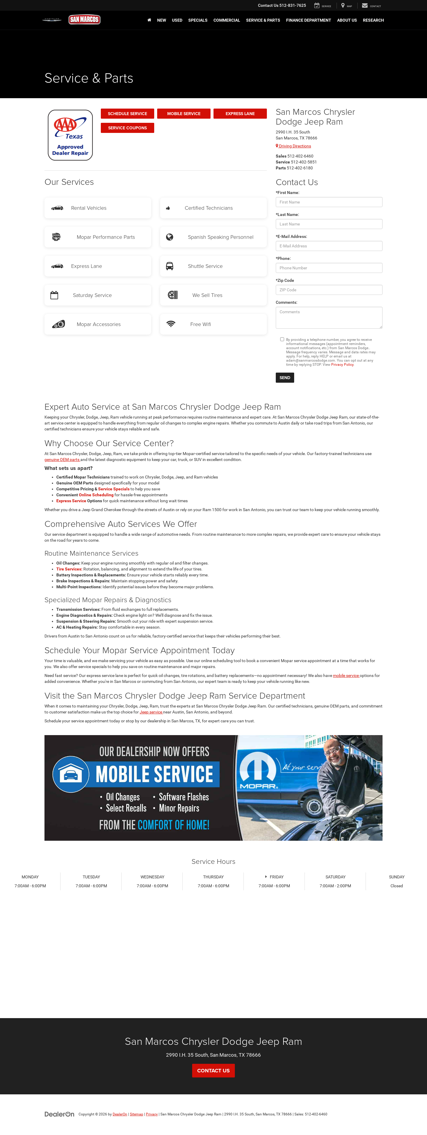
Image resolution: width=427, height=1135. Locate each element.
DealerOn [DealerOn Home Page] (120, 1114)
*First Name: (287, 192)
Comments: (286, 302)
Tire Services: (69, 569)
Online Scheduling (96, 494)
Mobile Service (183, 114)
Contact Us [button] (213, 1070)
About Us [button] (347, 20)
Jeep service (151, 712)
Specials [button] (198, 20)
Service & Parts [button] (263, 20)
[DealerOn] (59, 1114)
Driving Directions (293, 146)
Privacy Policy (342, 365)
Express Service (71, 500)
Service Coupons (127, 128)
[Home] (149, 20)
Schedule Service (127, 114)
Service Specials (114, 489)
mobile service (346, 675)
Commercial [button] (227, 20)
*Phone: (283, 258)
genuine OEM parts (62, 459)
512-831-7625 (282, 5)
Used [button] (177, 20)
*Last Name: (287, 214)
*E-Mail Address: (291, 236)
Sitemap (136, 1114)
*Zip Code (285, 280)
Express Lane (240, 114)
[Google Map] (213, 965)
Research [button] (373, 20)
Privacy (152, 1114)
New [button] (161, 20)
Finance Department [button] (308, 20)
